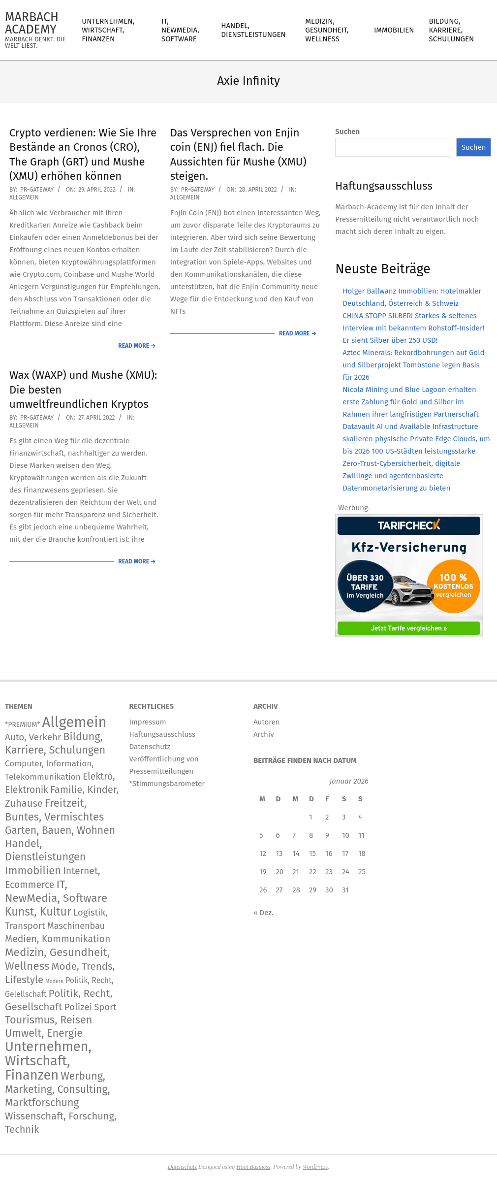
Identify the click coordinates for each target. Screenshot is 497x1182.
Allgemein (24, 197)
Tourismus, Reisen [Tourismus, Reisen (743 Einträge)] (48, 1020)
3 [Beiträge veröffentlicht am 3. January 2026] (344, 817)
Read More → (136, 345)
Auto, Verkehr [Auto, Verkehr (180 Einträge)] (33, 737)
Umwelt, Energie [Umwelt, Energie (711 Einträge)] (44, 1033)
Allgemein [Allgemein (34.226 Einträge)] (74, 722)
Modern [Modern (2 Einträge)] (54, 981)
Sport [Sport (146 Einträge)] (105, 1007)
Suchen (347, 131)
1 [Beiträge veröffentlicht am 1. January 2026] (310, 817)
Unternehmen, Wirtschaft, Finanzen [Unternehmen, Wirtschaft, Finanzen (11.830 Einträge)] (48, 1061)
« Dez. (263, 912)
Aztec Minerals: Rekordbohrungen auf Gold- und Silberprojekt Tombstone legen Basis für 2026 (414, 365)
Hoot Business (253, 1166)
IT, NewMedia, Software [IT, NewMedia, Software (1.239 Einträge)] (56, 891)
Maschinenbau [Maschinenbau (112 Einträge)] (76, 925)
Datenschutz (182, 1166)
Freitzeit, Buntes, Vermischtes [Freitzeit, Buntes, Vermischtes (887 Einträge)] (54, 809)
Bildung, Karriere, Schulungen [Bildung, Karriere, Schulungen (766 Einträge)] (55, 743)
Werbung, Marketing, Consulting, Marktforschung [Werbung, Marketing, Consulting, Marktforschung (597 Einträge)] (57, 1089)
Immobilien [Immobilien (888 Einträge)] (33, 870)
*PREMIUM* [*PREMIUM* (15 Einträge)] (22, 725)
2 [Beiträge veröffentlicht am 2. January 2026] (327, 817)
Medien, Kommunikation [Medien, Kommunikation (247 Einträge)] (57, 939)
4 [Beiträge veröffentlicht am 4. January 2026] (360, 817)
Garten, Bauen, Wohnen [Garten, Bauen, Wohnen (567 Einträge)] (60, 830)
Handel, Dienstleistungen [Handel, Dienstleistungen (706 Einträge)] (45, 850)
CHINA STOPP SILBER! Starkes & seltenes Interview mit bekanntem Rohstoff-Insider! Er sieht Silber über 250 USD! (413, 328)
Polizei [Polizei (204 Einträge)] (78, 1007)
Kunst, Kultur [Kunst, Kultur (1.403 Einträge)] (38, 912)
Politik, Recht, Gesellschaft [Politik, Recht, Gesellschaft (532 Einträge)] (58, 1000)
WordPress (315, 1166)
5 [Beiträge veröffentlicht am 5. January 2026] (261, 835)
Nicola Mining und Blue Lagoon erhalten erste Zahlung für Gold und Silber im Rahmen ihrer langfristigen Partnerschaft (410, 402)
